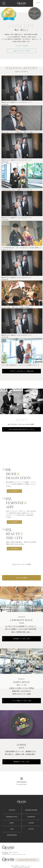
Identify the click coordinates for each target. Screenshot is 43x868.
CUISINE (31, 823)
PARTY (12, 823)
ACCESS (31, 829)
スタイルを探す (21, 579)
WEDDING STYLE (12, 817)
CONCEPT (12, 810)
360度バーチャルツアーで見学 (21, 51)
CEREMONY (31, 817)
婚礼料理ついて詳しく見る (21, 761)
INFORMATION (12, 835)
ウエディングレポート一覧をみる (22, 371)
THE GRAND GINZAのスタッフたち (21, 429)
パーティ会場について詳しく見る (21, 700)
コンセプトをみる (21, 46)
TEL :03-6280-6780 (5, 853)
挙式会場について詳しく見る (21, 638)
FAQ (12, 829)
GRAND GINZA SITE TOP (27, 860)
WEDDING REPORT (31, 810)
